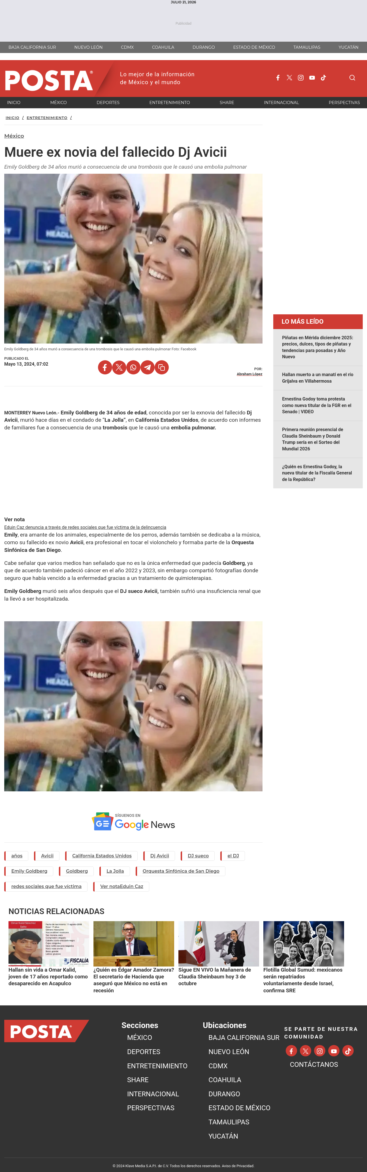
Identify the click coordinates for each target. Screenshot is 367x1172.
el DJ (233, 856)
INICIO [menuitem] (13, 102)
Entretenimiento (47, 118)
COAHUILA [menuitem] (163, 47)
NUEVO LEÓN (228, 1048)
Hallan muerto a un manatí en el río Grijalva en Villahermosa (317, 377)
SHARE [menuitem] (227, 102)
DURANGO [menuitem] (204, 47)
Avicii (47, 856)
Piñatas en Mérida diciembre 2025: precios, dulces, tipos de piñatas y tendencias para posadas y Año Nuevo (317, 347)
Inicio (13, 118)
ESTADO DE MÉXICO (239, 1105)
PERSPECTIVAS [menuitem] (344, 102)
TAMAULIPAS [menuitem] (306, 47)
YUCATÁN (223, 1133)
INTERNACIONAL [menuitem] (281, 102)
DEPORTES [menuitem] (108, 102)
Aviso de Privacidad (237, 1162)
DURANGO (224, 1090)
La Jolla (115, 871)
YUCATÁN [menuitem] (349, 47)
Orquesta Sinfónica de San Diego (181, 871)
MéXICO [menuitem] (58, 102)
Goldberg (77, 871)
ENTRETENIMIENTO (157, 1062)
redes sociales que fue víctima (46, 886)
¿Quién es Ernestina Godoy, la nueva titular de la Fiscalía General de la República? (317, 473)
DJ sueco (198, 856)
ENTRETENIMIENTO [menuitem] (170, 102)
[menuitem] (163, 1034)
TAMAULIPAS (228, 1118)
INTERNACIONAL (153, 1090)
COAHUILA (224, 1076)
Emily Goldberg (29, 871)
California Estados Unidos (102, 856)
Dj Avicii (159, 856)
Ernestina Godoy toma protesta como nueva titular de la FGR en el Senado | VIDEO (316, 405)
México (14, 135)
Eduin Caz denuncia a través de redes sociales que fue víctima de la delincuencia (85, 527)
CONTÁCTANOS (314, 1061)
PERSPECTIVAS (150, 1105)
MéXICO (139, 1034)
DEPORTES (143, 1048)
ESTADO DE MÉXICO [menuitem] (254, 47)
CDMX (218, 1062)
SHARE (138, 1076)
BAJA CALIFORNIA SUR (243, 1034)
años (16, 856)
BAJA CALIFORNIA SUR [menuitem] (32, 47)
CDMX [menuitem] (127, 47)
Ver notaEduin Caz (121, 886)
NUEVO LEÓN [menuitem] (88, 47)
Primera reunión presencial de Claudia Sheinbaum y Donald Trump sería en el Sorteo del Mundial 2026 (312, 439)
